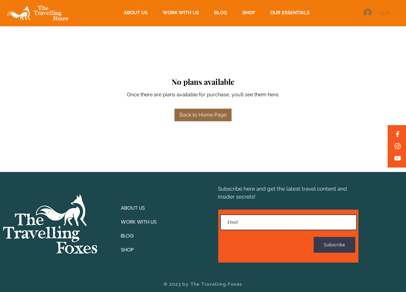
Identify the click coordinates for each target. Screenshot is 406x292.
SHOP (127, 249)
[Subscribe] (334, 245)
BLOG (127, 235)
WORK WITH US (139, 221)
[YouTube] (398, 158)
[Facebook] (398, 134)
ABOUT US (133, 208)
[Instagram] (398, 146)
